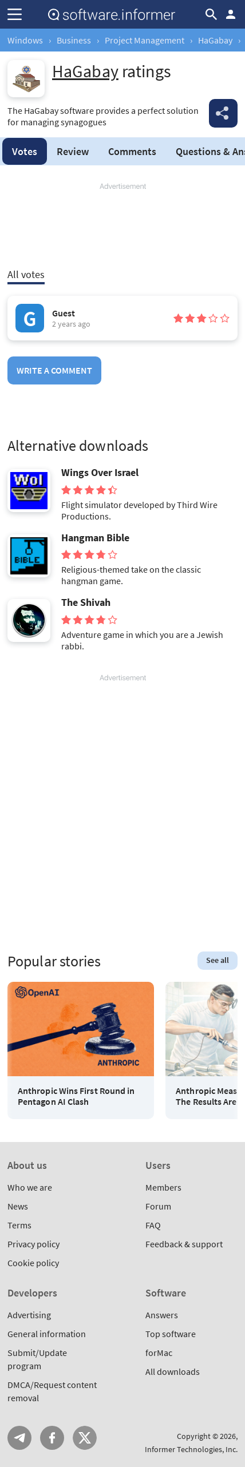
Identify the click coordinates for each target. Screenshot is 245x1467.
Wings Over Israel (100, 472)
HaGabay (215, 40)
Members (163, 1187)
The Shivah (85, 602)
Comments (132, 151)
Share (223, 113)
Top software (170, 1333)
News (17, 1206)
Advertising (29, 1315)
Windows (25, 40)
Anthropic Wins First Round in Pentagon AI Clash (76, 1096)
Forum (158, 1206)
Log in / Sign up (231, 14)
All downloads (172, 1371)
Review (73, 151)
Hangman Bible (95, 538)
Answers (161, 1315)
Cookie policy (33, 1262)
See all (217, 960)
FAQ (153, 1225)
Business (74, 40)
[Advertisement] (122, 226)
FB (52, 1438)
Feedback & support (184, 1244)
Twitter (85, 1438)
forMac (158, 1352)
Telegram (19, 1438)
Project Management (144, 40)
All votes (26, 274)
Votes (24, 151)
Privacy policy (33, 1244)
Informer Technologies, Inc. (191, 1449)
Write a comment (54, 370)
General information (46, 1333)
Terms (19, 1225)
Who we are (29, 1187)
